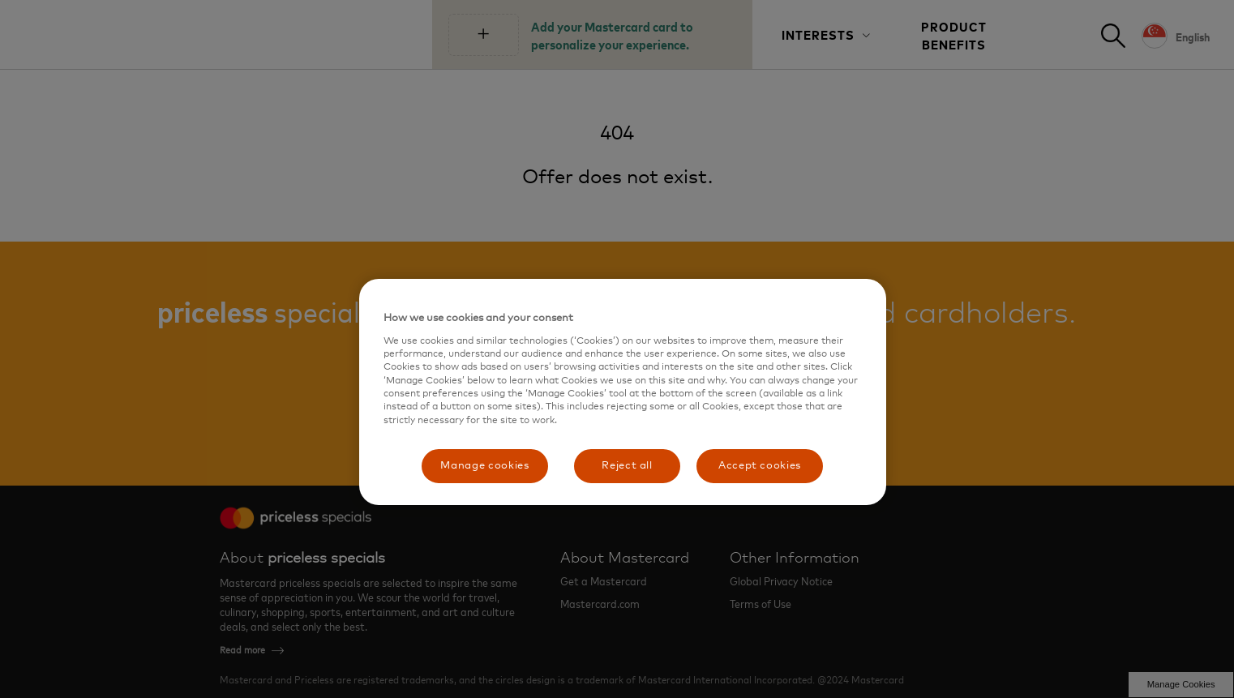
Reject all (627, 465)
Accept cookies (759, 465)
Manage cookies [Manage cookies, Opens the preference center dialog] (484, 465)
